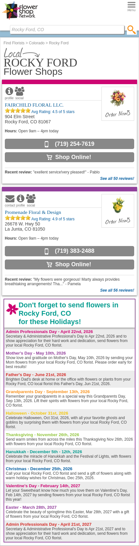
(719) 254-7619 (74, 144)
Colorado (37, 43)
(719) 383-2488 (74, 251)
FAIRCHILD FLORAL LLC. (34, 105)
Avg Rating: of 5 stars (52, 112)
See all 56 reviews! (117, 290)
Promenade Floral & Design (33, 212)
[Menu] (131, 7)
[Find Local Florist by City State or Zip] (67, 29)
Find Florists (14, 43)
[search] (132, 29)
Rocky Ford (58, 43)
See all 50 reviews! (117, 178)
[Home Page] (20, 19)
